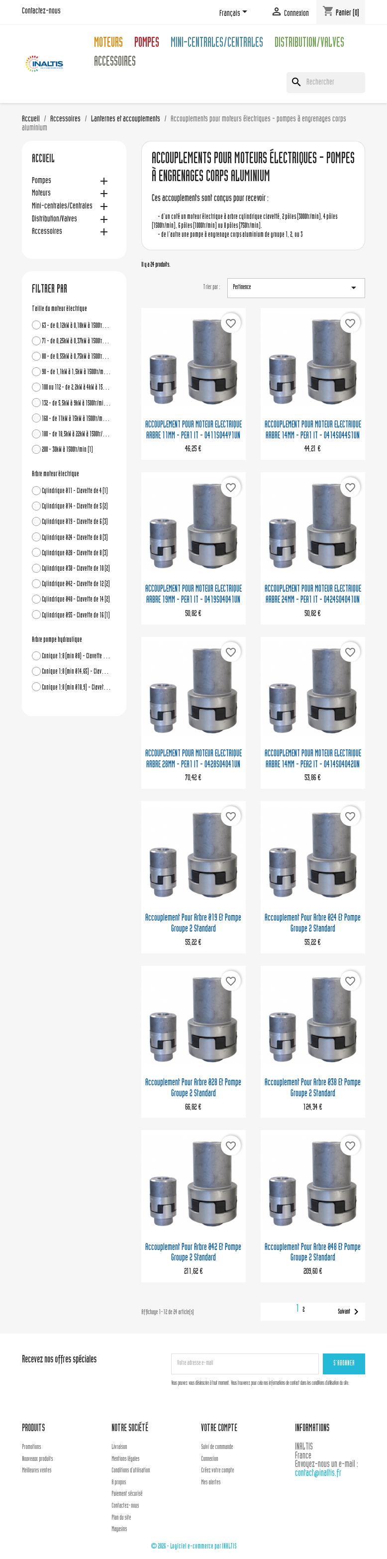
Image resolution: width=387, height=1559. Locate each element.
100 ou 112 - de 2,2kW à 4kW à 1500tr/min (76, 388)
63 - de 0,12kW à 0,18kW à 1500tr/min (76, 326)
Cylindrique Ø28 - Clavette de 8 (75, 553)
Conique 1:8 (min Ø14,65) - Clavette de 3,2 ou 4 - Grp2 (76, 672)
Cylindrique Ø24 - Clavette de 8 (75, 538)
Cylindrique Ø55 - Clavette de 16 (76, 616)
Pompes (146, 44)
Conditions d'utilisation (130, 1470)
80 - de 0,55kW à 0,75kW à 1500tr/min (76, 357)
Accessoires (115, 63)
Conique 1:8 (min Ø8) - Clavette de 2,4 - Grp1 (76, 656)
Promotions (31, 1447)
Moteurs (108, 44)
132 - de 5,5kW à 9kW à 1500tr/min (76, 404)
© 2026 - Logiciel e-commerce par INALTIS (194, 1547)
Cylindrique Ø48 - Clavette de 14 (76, 600)
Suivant (350, 1312)
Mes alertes (210, 1482)
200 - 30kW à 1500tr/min (67, 450)
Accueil (43, 160)
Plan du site (121, 1518)
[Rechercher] (326, 82)
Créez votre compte (217, 1470)
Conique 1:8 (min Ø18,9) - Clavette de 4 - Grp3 (76, 688)
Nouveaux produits (37, 1459)
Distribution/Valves (309, 44)
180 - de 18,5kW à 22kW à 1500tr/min (76, 434)
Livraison (119, 1447)
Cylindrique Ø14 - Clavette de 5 (75, 507)
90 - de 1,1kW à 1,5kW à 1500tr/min (76, 372)
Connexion (209, 1459)
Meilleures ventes (36, 1470)
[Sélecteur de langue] (235, 13)
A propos (118, 1482)
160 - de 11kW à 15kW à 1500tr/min (76, 419)
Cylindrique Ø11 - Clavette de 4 (75, 491)
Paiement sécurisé (126, 1494)
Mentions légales (125, 1459)
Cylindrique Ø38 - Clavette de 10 (76, 569)
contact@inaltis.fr (318, 1473)
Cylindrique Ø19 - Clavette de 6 (75, 522)
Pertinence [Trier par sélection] (296, 288)
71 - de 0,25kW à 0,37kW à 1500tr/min (76, 341)
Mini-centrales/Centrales (217, 44)
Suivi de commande (217, 1447)
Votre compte (219, 1429)
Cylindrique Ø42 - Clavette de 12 (76, 584)
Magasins (119, 1529)
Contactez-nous (41, 11)
